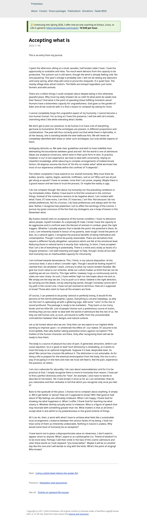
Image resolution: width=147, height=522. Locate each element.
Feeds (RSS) (100, 11)
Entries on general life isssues (53, 492)
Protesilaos (37, 3)
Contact (43, 11)
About (34, 11)
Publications (74, 11)
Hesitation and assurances (53, 482)
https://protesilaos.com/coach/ (62, 27)
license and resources (79, 514)
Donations (87, 11)
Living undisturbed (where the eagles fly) (57, 473)
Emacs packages (57, 11)
